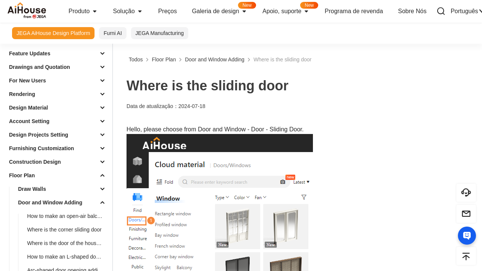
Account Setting (29, 121)
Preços (167, 11)
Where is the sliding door (282, 59)
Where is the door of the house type (68, 243)
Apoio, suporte (289, 9)
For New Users (27, 81)
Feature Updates (29, 53)
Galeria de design (223, 9)
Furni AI (113, 33)
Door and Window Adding (50, 202)
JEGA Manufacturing (160, 33)
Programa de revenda (354, 11)
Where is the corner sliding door (64, 230)
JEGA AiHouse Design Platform (53, 33)
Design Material (28, 108)
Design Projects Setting (38, 135)
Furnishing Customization (41, 148)
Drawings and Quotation (39, 67)
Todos (136, 59)
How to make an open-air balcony (66, 216)
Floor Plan (22, 175)
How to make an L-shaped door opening (68, 257)
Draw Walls (32, 189)
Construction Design (35, 162)
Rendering (22, 94)
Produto (83, 11)
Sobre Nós (412, 11)
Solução (128, 11)
